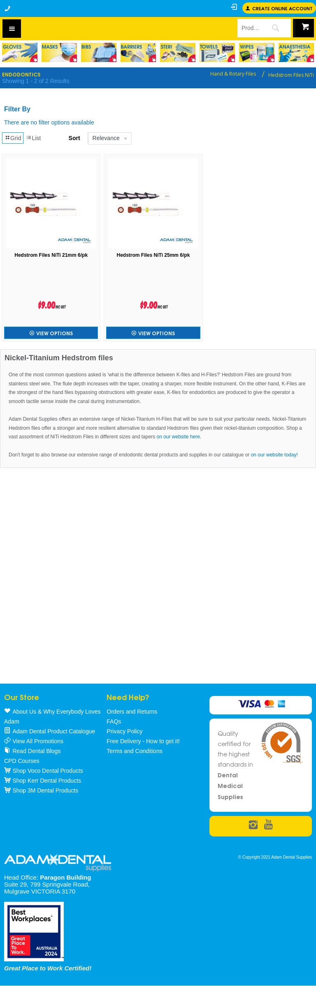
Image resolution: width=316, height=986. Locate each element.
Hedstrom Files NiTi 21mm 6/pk (51, 255)
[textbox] (248, 28)
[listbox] (109, 138)
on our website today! (274, 455)
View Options (54, 333)
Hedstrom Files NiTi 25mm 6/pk (153, 255)
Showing (35, 81)
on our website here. (178, 437)
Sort (74, 138)
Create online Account (282, 8)
